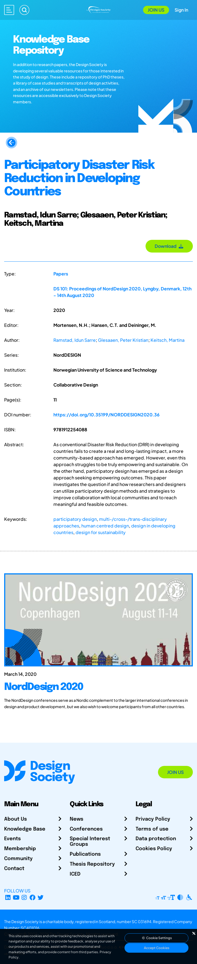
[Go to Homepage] (98, 9)
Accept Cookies (156, 948)
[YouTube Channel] (16, 897)
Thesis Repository (92, 864)
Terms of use (152, 829)
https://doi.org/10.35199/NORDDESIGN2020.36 (106, 414)
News (76, 819)
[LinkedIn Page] (8, 897)
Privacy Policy (153, 819)
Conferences (86, 829)
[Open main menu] (9, 10)
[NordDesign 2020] (98, 692)
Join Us (156, 10)
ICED (75, 874)
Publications (85, 854)
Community (18, 858)
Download (169, 246)
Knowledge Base (24, 829)
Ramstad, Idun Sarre (74, 340)
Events (12, 838)
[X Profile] (41, 897)
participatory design (75, 519)
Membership (20, 848)
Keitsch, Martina (168, 340)
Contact (14, 868)
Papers (60, 274)
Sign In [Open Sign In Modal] (181, 10)
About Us (15, 819)
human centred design (105, 526)
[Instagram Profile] (24, 897)
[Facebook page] (32, 897)
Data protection (156, 838)
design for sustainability (101, 532)
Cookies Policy (154, 848)
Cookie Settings (156, 938)
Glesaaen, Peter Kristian (123, 340)
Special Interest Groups (90, 841)
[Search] (24, 10)
